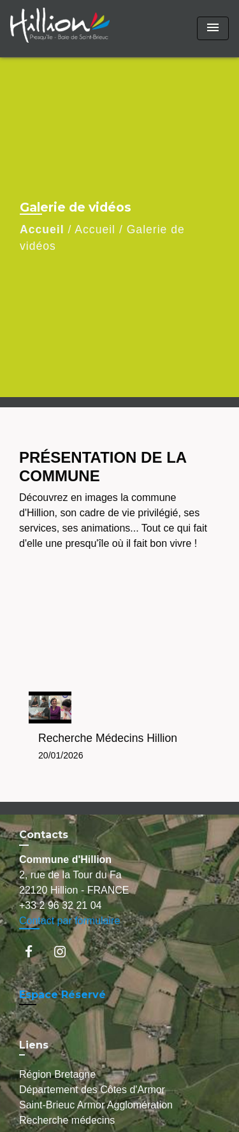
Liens (33, 1045)
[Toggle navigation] (213, 28)
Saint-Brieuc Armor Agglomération (96, 1104)
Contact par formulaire (69, 920)
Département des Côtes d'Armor (92, 1089)
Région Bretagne (57, 1074)
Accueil (42, 229)
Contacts (43, 835)
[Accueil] (60, 28)
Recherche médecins (67, 1120)
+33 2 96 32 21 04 (60, 905)
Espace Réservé (62, 995)
